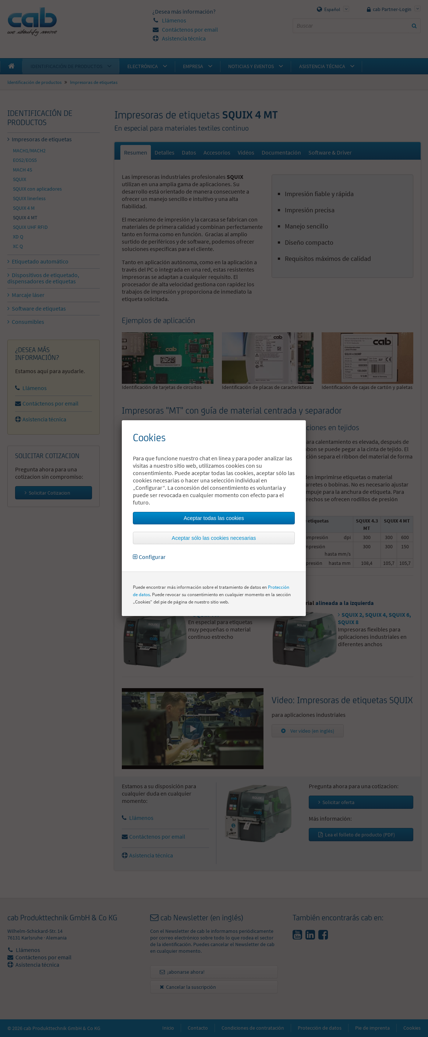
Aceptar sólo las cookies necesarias (214, 538)
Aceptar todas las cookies (214, 518)
